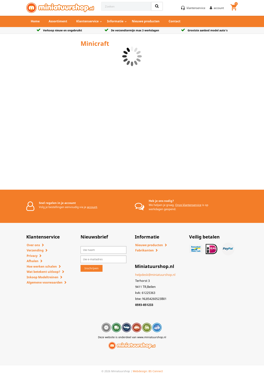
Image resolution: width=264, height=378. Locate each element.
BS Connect (156, 371)
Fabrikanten (144, 250)
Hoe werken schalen (42, 266)
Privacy (32, 256)
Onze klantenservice (188, 205)
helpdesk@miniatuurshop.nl (155, 275)
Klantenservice (87, 21)
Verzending (35, 250)
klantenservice (196, 8)
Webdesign (140, 371)
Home (35, 21)
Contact (174, 21)
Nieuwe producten (146, 21)
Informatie (115, 21)
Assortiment (58, 21)
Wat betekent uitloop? (43, 272)
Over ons (33, 245)
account (92, 207)
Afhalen (32, 261)
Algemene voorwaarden (45, 282)
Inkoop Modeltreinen (42, 277)
